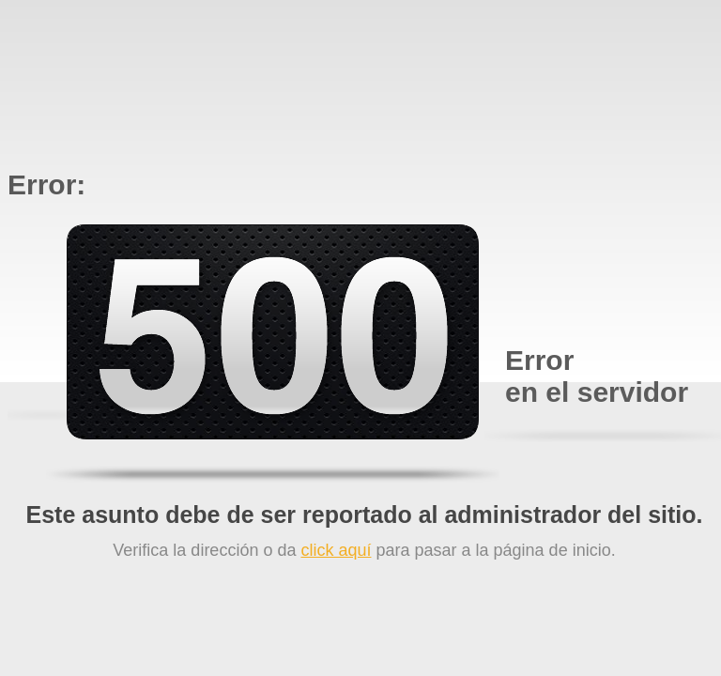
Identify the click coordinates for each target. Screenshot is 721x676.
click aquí (335, 550)
